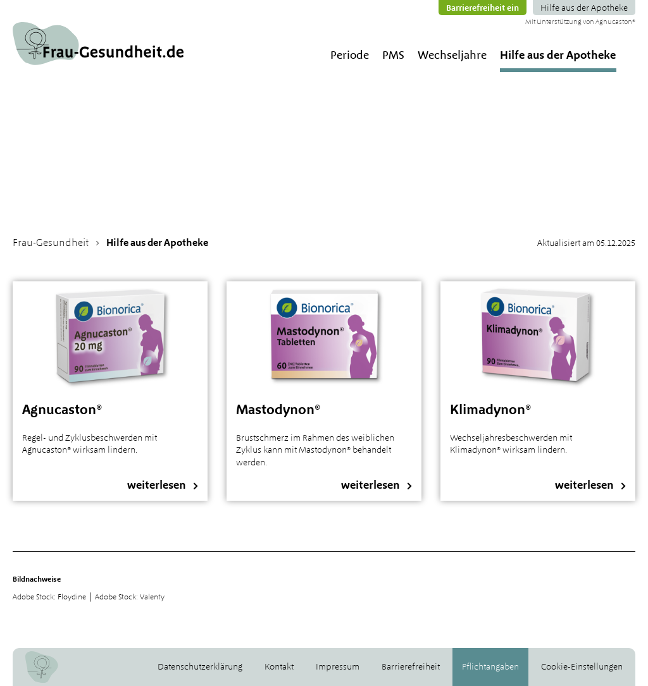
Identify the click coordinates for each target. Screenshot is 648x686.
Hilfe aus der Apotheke (584, 8)
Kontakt (279, 666)
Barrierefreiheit (411, 666)
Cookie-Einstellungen (582, 666)
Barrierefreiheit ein (482, 8)
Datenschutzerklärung (200, 666)
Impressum (337, 666)
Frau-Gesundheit (51, 242)
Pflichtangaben (490, 666)
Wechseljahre (452, 54)
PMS (393, 54)
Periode (349, 54)
